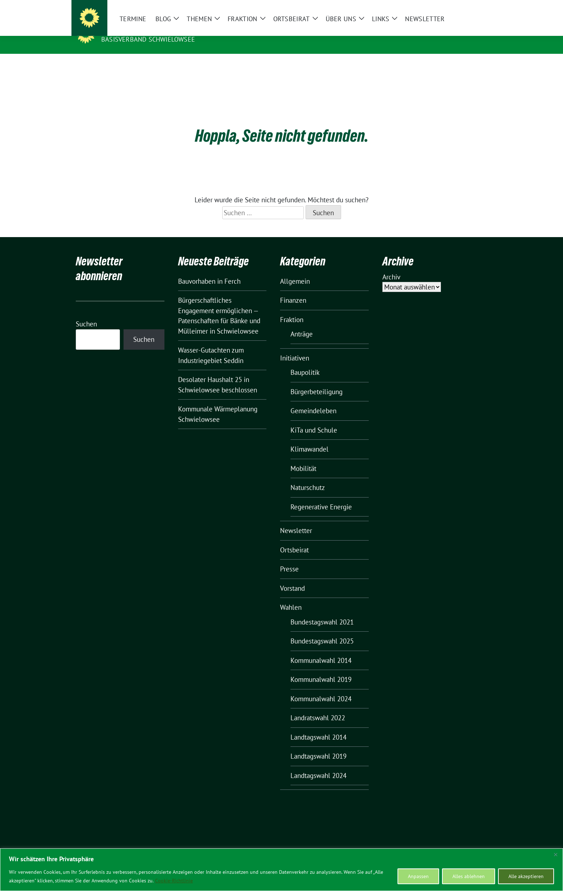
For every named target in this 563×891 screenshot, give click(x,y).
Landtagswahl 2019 (318, 745)
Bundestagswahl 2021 (322, 611)
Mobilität (303, 457)
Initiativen (294, 347)
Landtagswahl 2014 (318, 726)
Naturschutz (307, 476)
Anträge (301, 323)
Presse (289, 557)
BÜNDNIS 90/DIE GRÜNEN (145, 29)
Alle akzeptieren (526, 876)
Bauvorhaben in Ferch (209, 270)
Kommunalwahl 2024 (321, 687)
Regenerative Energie (321, 495)
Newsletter (296, 519)
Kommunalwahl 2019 (321, 668)
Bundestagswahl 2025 (322, 630)
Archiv (391, 265)
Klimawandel (309, 438)
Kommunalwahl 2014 (321, 649)
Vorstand (292, 577)
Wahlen (291, 596)
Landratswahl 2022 (317, 706)
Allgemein (295, 270)
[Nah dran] (555, 854)
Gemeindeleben (313, 399)
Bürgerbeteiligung (316, 380)
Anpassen (418, 876)
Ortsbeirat (294, 538)
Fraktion (291, 308)
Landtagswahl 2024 (318, 764)
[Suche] (464, 7)
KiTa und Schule (313, 419)
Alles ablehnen (468, 876)
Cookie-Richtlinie (174, 880)
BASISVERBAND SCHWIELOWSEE (148, 39)
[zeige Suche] (474, 7)
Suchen (86, 312)
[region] (281, 869)
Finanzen (293, 289)
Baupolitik (305, 361)
